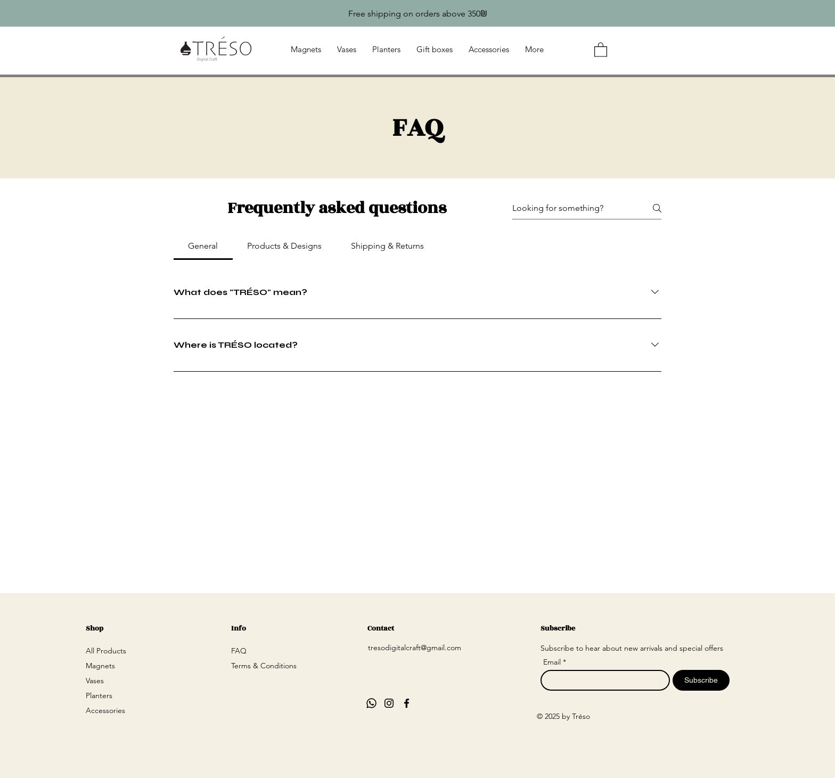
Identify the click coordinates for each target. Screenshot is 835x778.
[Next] (832, 13)
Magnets (100, 665)
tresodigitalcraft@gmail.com (414, 647)
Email (553, 662)
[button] (600, 49)
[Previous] (2, 13)
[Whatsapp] (371, 703)
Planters (99, 695)
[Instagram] (389, 703)
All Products (106, 651)
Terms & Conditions (264, 665)
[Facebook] (406, 703)
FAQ (239, 651)
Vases (95, 680)
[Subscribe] (701, 680)
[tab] (203, 246)
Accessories (105, 710)
